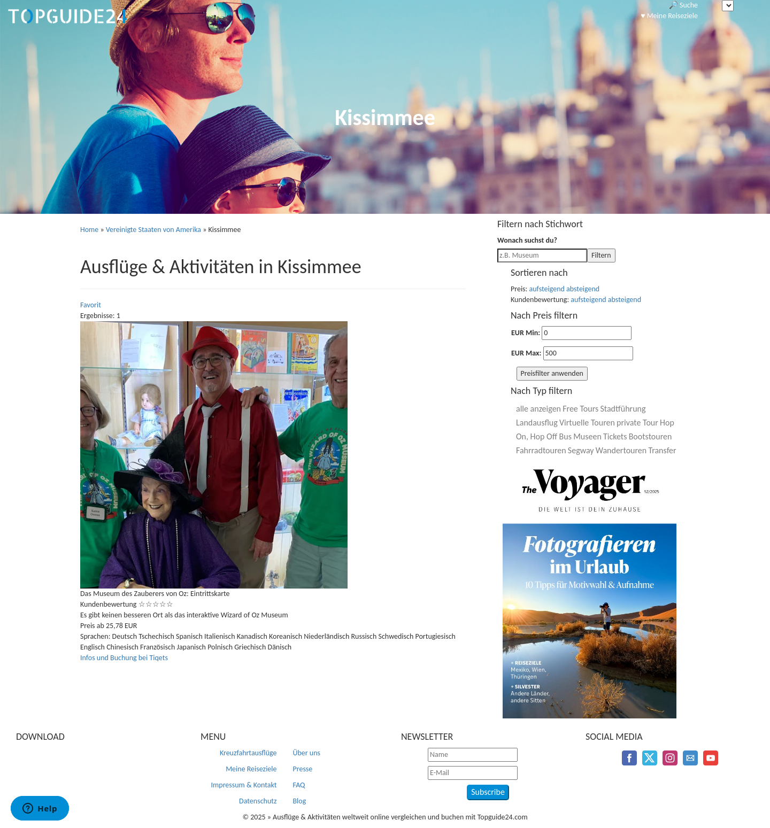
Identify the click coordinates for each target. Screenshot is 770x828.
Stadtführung (622, 409)
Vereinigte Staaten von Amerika (153, 229)
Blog (299, 801)
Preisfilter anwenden (552, 373)
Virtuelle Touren (587, 422)
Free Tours (580, 409)
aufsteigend (547, 288)
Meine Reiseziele (251, 768)
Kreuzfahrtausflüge (248, 752)
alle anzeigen (538, 409)
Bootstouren (650, 436)
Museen (587, 436)
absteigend (582, 288)
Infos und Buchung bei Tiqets (124, 657)
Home (89, 229)
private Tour (637, 422)
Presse (303, 768)
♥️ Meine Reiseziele (669, 15)
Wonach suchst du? (527, 240)
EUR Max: (526, 353)
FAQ (299, 785)
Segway (581, 450)
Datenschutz (257, 801)
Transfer (662, 450)
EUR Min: (525, 332)
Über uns (307, 752)
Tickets (615, 436)
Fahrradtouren (541, 450)
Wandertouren (621, 450)
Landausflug (537, 422)
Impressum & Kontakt (244, 785)
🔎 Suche (683, 5)
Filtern (601, 255)
